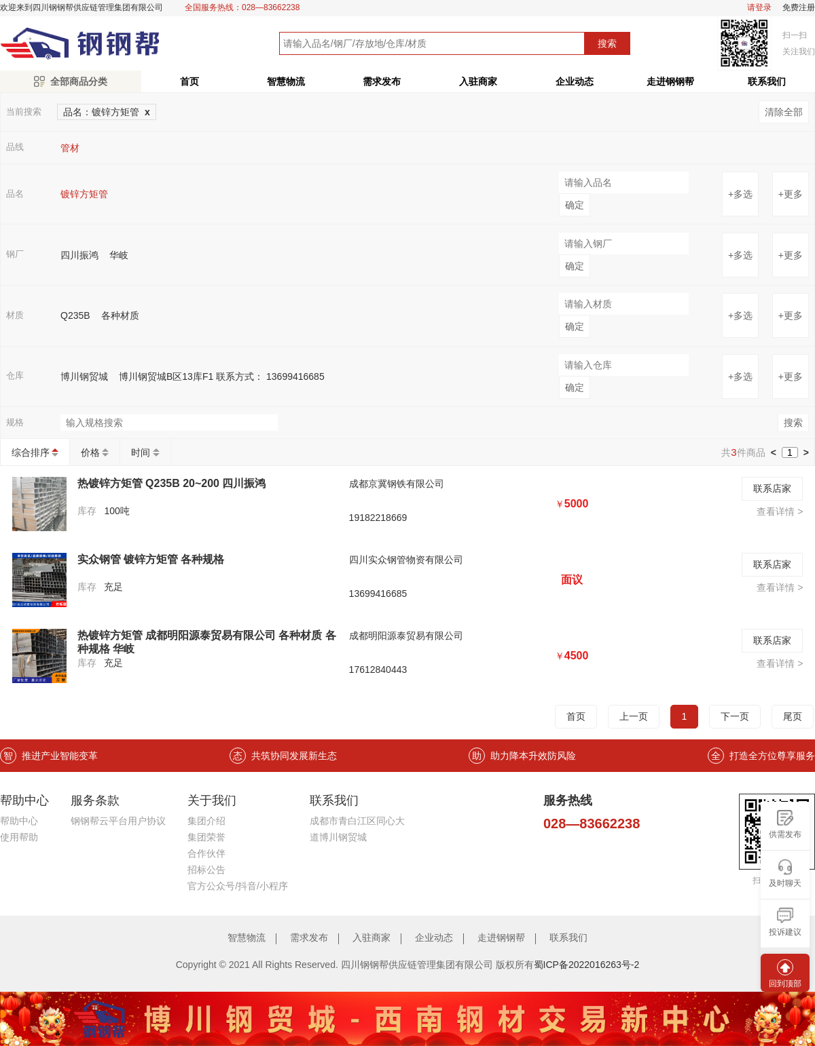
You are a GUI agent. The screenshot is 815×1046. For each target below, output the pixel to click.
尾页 (792, 716)
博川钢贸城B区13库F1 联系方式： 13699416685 (222, 376)
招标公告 (206, 869)
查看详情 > (780, 511)
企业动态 (575, 81)
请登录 (759, 7)
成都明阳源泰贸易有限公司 (406, 635)
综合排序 (31, 452)
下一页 (735, 716)
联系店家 (772, 488)
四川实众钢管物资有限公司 (406, 559)
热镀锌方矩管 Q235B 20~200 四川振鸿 (171, 483)
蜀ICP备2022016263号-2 (587, 964)
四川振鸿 (79, 255)
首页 (189, 81)
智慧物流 (286, 81)
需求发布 (382, 81)
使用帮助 (19, 837)
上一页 (633, 716)
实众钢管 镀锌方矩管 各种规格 (151, 559)
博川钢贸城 (84, 376)
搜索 (607, 43)
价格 (90, 452)
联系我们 (568, 937)
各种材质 (120, 315)
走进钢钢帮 (670, 81)
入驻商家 (478, 81)
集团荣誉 (206, 837)
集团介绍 (206, 820)
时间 (140, 452)
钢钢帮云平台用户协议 (118, 820)
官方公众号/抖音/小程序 (237, 885)
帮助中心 (19, 820)
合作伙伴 (206, 853)
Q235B (75, 315)
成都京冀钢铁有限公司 (396, 483)
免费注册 (798, 7)
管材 (69, 147)
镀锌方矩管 (84, 194)
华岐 (118, 255)
